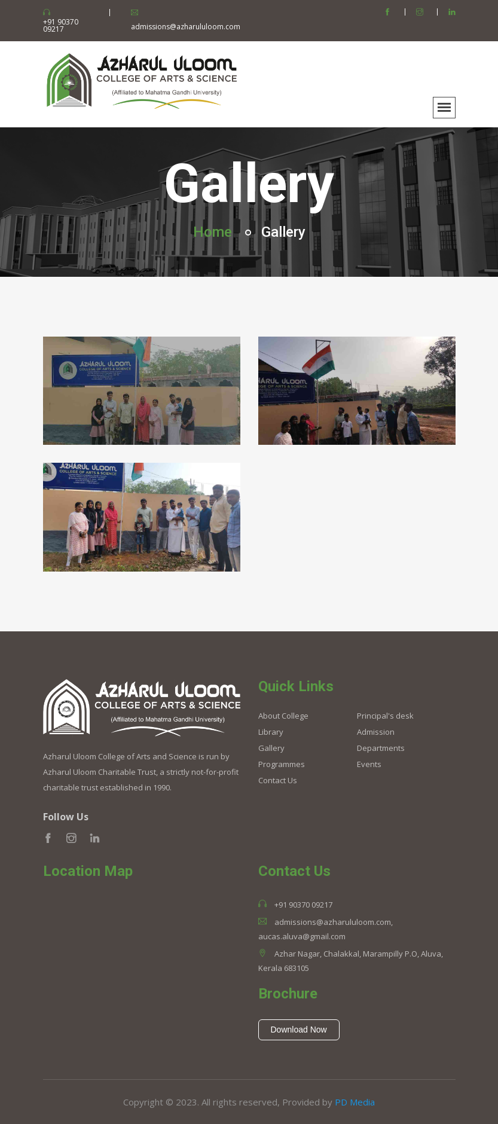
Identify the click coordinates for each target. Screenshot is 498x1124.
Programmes (281, 764)
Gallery (271, 748)
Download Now (299, 1029)
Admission (376, 732)
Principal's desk (385, 716)
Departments (381, 748)
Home (212, 232)
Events (369, 764)
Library (270, 732)
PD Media (355, 1102)
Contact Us (277, 780)
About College (283, 716)
